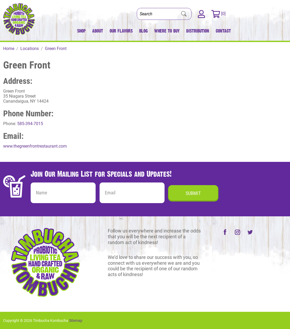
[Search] (157, 14)
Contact (223, 31)
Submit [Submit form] (193, 193)
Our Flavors (121, 31)
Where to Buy (167, 31)
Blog (143, 31)
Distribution (197, 31)
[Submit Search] (183, 14)
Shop (81, 31)
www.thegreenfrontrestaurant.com (35, 146)
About (97, 31)
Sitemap (75, 320)
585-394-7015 (30, 123)
